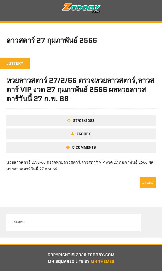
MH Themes (102, 261)
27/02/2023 (83, 120)
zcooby (84, 133)
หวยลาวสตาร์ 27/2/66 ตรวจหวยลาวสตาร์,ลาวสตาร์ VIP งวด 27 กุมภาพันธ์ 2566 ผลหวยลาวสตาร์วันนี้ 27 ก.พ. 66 (80, 89)
